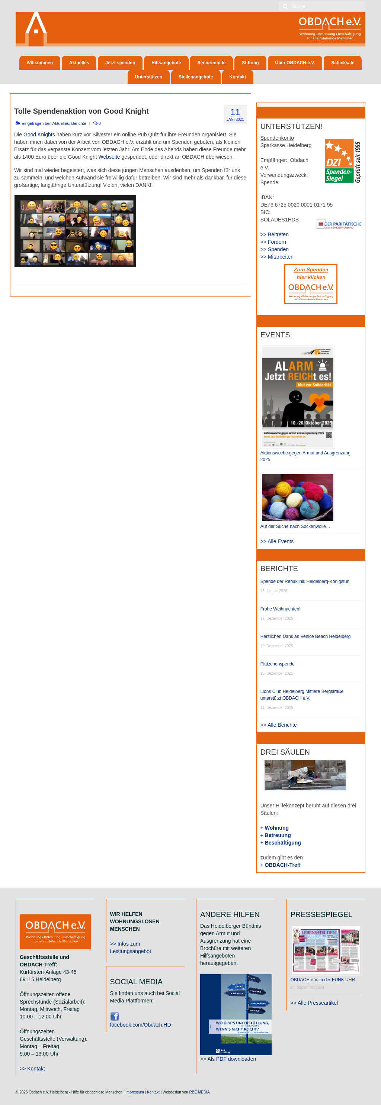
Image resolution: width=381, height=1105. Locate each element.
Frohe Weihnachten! (280, 609)
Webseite (109, 157)
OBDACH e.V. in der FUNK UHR (323, 979)
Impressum (134, 1092)
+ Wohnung (274, 828)
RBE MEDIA (199, 1092)
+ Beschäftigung (280, 843)
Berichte (78, 123)
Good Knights (39, 134)
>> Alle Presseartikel (314, 1003)
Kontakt (153, 1092)
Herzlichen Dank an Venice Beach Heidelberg (305, 636)
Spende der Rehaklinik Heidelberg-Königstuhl (305, 581)
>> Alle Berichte (278, 725)
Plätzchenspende (277, 664)
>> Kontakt (32, 1069)
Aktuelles (60, 123)
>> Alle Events (277, 541)
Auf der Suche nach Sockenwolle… (295, 526)
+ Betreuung (275, 835)
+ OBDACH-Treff (280, 865)
